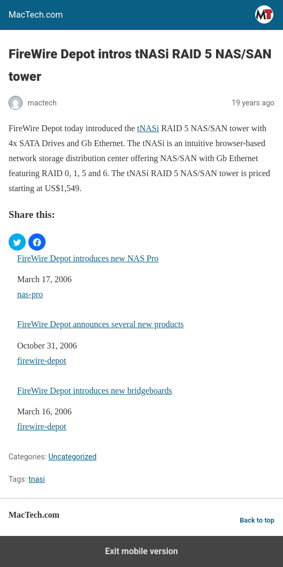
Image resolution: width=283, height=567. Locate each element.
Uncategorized (72, 456)
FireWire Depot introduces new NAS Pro (88, 258)
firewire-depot (41, 360)
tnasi (36, 479)
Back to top (257, 520)
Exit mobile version (141, 551)
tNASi (148, 128)
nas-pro (30, 294)
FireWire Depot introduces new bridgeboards (94, 390)
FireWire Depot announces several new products (100, 324)
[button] (17, 242)
